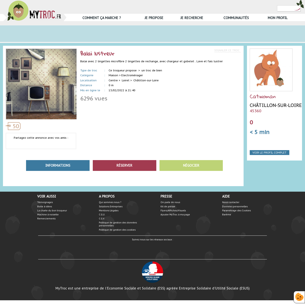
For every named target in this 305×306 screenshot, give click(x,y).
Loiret (125, 80)
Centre (113, 80)
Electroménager (132, 75)
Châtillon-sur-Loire (146, 80)
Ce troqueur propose (123, 70)
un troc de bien (151, 70)
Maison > (115, 75)
